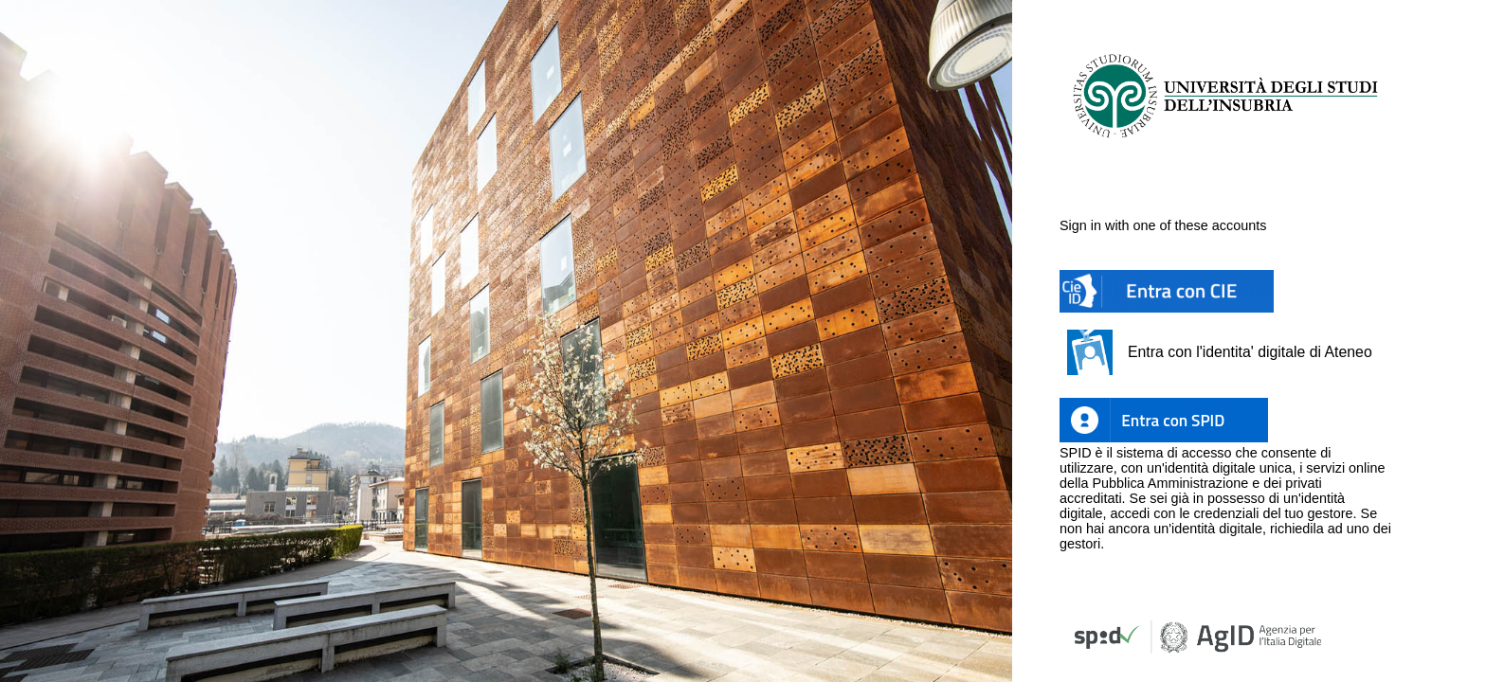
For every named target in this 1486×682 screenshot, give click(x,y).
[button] (1167, 291)
